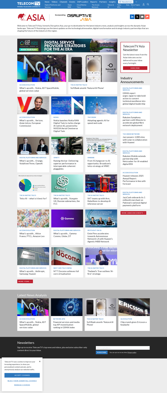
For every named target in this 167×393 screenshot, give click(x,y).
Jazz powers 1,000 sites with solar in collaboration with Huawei (135, 140)
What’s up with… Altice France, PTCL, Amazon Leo (32, 234)
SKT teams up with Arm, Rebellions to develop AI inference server (99, 201)
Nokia (56, 117)
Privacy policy (132, 352)
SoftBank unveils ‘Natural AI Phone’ (87, 88)
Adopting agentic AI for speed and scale (98, 121)
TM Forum (91, 117)
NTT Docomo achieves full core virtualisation (66, 272)
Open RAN (70, 6)
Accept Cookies (22, 375)
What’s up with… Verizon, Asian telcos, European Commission (31, 123)
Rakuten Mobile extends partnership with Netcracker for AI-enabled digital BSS (135, 160)
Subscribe (135, 68)
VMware (90, 158)
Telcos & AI (111, 6)
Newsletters (126, 2)
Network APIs (59, 319)
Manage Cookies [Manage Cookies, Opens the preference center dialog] (22, 385)
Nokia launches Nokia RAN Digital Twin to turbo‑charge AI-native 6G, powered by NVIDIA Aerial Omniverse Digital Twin (66, 125)
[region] (22, 374)
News (47, 2)
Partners (103, 2)
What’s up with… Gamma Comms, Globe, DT (64, 234)
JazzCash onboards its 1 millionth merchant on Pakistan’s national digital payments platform (135, 201)
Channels (63, 2)
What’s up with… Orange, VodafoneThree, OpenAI (31, 162)
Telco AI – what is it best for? (33, 198)
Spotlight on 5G (94, 230)
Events (72, 2)
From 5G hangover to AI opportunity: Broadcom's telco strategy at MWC (99, 163)
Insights (112, 2)
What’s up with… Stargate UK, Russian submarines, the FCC (66, 201)
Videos (54, 2)
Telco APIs (119, 6)
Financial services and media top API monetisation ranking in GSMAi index (66, 325)
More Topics (135, 6)
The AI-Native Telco (79, 85)
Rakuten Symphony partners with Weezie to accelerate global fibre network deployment (134, 121)
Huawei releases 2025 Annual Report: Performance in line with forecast (134, 179)
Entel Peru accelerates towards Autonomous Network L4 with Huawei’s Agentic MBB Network (100, 237)
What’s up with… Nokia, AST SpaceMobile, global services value (32, 325)
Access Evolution (27, 85)
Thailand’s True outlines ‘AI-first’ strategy (100, 272)
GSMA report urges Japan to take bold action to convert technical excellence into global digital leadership (134, 98)
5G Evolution (126, 319)
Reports (93, 2)
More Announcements (133, 213)
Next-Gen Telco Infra (62, 268)
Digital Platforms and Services (52, 6)
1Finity (56, 158)
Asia (127, 5)
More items (25, 281)
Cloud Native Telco (81, 6)
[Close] (39, 361)
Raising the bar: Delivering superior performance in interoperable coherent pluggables (65, 164)
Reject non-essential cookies (22, 381)
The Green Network (95, 6)
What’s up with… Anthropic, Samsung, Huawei (32, 272)
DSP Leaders (82, 2)
